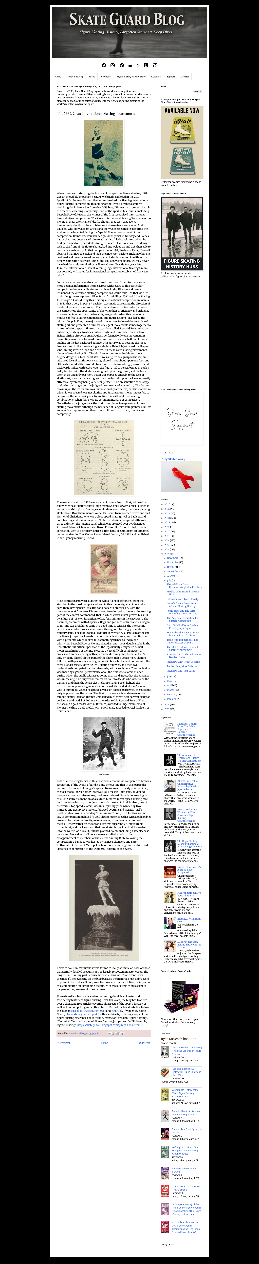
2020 (168, 531)
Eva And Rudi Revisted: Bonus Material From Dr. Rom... (183, 634)
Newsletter (105, 76)
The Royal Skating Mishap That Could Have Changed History (189, 844)
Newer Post (64, 1042)
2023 (167, 517)
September (173, 571)
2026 (167, 504)
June (169, 676)
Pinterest (100, 1010)
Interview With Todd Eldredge (183, 599)
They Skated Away (173, 459)
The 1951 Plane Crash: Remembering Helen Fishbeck (184, 586)
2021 (167, 527)
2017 (167, 545)
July (169, 580)
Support (171, 76)
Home (58, 76)
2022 (167, 522)
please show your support (81, 1014)
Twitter (88, 1010)
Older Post (144, 1042)
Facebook (77, 1010)
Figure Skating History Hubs (131, 76)
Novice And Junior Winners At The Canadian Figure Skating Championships (187, 815)
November (173, 562)
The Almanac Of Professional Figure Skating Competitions (189, 758)
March (171, 689)
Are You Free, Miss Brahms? (182, 666)
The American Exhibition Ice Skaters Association (182, 619)
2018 (167, 540)
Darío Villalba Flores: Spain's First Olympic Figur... (182, 627)
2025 (167, 508)
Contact (185, 76)
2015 (167, 553)
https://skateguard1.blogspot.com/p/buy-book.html (108, 1025)
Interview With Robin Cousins (183, 661)
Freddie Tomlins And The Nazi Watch (183, 593)
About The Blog (75, 76)
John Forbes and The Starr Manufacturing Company (182, 612)
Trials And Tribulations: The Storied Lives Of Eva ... (182, 641)
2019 (167, 535)
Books (92, 76)
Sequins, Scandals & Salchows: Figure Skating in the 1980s (186, 1072)
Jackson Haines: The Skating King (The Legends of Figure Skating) (187, 1050)
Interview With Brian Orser (189, 920)
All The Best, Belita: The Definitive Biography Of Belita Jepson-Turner (188, 785)
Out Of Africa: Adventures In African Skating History (182, 605)
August (171, 575)
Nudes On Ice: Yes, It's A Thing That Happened (189, 870)
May (170, 680)
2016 (167, 549)
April (170, 685)
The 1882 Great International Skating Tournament (182, 648)
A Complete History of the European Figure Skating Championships (185, 1150)
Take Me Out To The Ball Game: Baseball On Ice (184, 656)
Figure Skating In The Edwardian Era (189, 894)
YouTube (116, 1010)
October (171, 567)
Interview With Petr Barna (181, 670)
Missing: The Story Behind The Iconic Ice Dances (189, 944)
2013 (167, 709)
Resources (156, 76)
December (173, 557)
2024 (168, 513)
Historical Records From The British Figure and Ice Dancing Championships (187, 729)
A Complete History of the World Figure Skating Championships (185, 1093)
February (172, 694)
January (171, 698)
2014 (167, 704)
